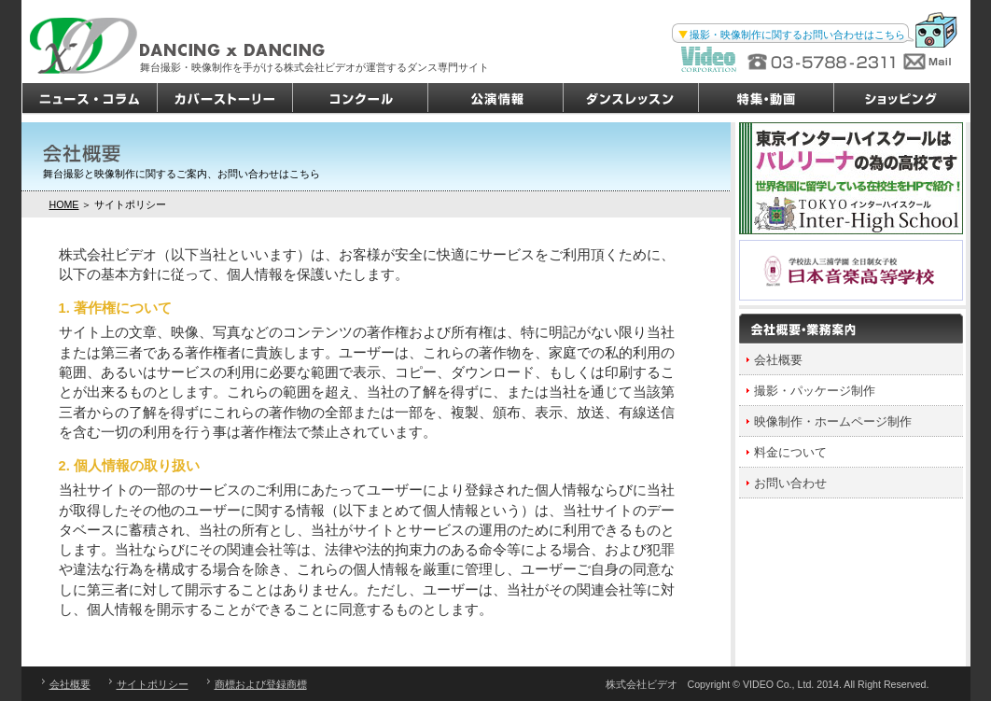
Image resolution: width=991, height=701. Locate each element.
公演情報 (496, 99)
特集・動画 (766, 99)
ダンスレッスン (631, 99)
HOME (64, 204)
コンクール (360, 99)
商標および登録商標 (261, 684)
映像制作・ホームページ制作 (833, 421)
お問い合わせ (790, 483)
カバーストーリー (225, 99)
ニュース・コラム (90, 99)
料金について (790, 452)
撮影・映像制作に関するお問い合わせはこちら (797, 34)
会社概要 (778, 360)
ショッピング (902, 99)
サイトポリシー (152, 684)
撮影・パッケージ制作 (814, 391)
